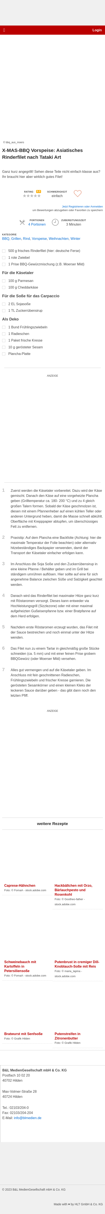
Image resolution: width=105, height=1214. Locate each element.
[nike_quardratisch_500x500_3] (52, 428)
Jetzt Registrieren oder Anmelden (82, 206)
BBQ (5, 238)
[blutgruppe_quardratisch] (52, 763)
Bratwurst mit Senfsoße (23, 1034)
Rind (26, 238)
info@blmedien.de (27, 1118)
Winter (75, 238)
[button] (4, 30)
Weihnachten (58, 238)
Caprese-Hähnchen (19, 885)
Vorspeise (39, 238)
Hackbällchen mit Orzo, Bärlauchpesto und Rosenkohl (73, 890)
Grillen (16, 238)
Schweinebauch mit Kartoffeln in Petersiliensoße (20, 966)
